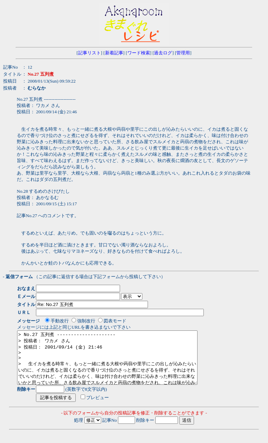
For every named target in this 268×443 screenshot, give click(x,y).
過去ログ (163, 52)
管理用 (183, 52)
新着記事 (114, 52)
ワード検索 (138, 52)
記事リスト (89, 52)
